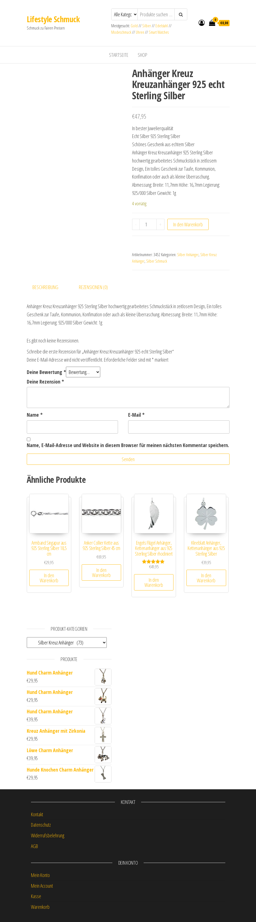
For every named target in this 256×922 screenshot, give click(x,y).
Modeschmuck (121, 32)
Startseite (118, 54)
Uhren (140, 32)
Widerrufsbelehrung (47, 835)
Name (35, 414)
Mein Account (42, 885)
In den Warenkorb (188, 224)
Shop (142, 54)
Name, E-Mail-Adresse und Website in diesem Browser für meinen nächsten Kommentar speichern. (128, 445)
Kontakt (37, 814)
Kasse (36, 896)
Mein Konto (40, 875)
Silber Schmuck (156, 261)
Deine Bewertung (46, 372)
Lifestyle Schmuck (53, 19)
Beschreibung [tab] (45, 287)
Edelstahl (161, 25)
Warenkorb (40, 906)
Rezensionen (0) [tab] (93, 287)
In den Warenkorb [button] (49, 578)
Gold (135, 25)
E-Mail (136, 414)
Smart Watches (159, 32)
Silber (146, 25)
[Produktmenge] (148, 224)
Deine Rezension (45, 381)
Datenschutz (41, 824)
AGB (34, 846)
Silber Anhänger (188, 254)
